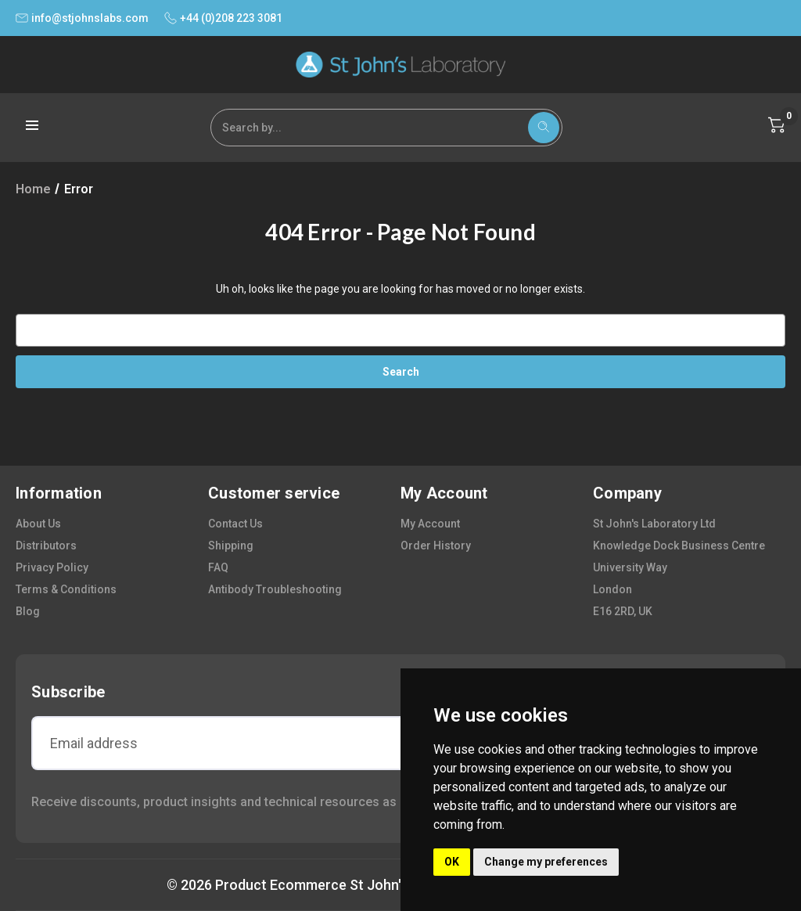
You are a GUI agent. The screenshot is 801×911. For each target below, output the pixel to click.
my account (430, 523)
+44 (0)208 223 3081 (223, 18)
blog (28, 611)
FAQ (218, 567)
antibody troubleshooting (275, 589)
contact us (235, 523)
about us (38, 523)
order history (435, 545)
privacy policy (52, 567)
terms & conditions (66, 589)
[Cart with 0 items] (776, 125)
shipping (230, 545)
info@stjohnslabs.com (82, 18)
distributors (46, 545)
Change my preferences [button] (546, 861)
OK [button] (451, 861)
